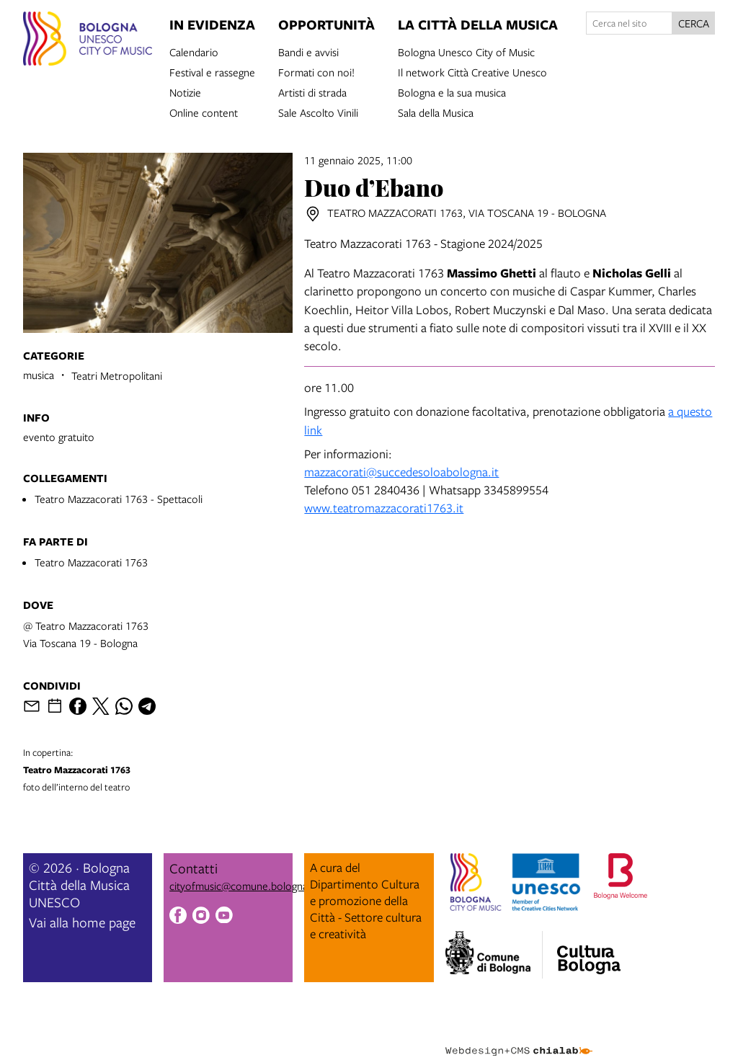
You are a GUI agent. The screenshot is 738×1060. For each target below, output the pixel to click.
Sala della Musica (436, 111)
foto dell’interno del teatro (123, 769)
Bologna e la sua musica (452, 91)
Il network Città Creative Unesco (472, 71)
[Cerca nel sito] (629, 23)
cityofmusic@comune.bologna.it (242, 885)
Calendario (193, 51)
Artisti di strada (312, 91)
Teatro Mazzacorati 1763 (91, 562)
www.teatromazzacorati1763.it (383, 507)
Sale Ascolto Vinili (318, 111)
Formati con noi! (316, 71)
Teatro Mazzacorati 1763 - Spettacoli (119, 498)
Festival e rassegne (212, 71)
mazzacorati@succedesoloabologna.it (401, 471)
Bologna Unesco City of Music (466, 51)
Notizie (185, 91)
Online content (203, 111)
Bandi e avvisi (308, 51)
